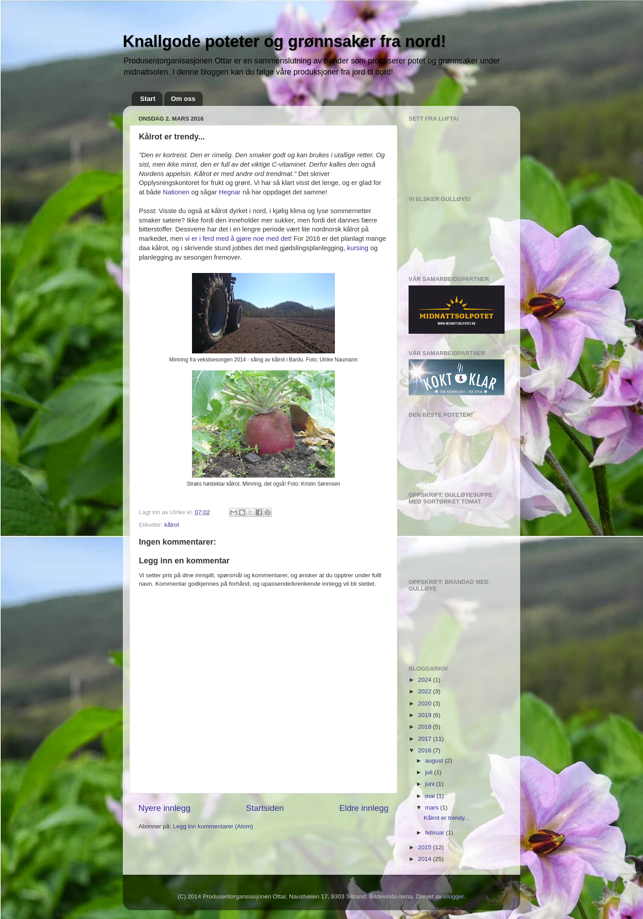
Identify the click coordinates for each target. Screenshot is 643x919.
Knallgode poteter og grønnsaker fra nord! (284, 41)
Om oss (183, 98)
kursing (357, 248)
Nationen (177, 192)
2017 (425, 738)
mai (431, 796)
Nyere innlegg (164, 808)
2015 (425, 847)
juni (430, 784)
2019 (425, 715)
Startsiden (265, 808)
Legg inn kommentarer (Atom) (213, 826)
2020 (425, 703)
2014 (425, 859)
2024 (425, 679)
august (435, 760)
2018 (425, 726)
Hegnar (230, 192)
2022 (425, 691)
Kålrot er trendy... (447, 817)
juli (429, 772)
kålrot (171, 524)
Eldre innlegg (363, 808)
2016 (425, 750)
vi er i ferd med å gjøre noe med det (237, 238)
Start (147, 98)
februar (435, 832)
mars (432, 807)
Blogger (453, 896)
